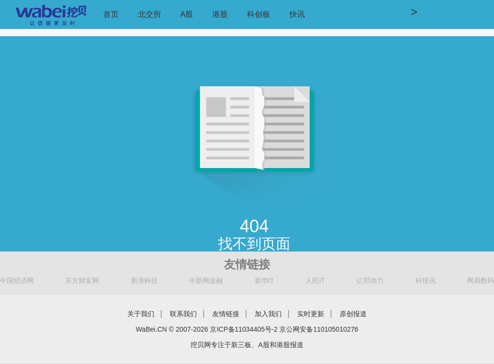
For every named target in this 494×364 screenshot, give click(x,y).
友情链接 (225, 314)
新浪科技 (144, 280)
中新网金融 (206, 280)
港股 (220, 14)
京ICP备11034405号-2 (243, 329)
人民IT (315, 280)
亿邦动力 (370, 280)
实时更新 (310, 314)
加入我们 (268, 314)
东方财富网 (82, 280)
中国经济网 (17, 280)
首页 (111, 14)
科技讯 (425, 280)
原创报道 (353, 314)
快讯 (297, 14)
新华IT (264, 280)
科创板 (258, 14)
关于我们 (140, 314)
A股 (186, 14)
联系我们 (183, 314)
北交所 (149, 14)
